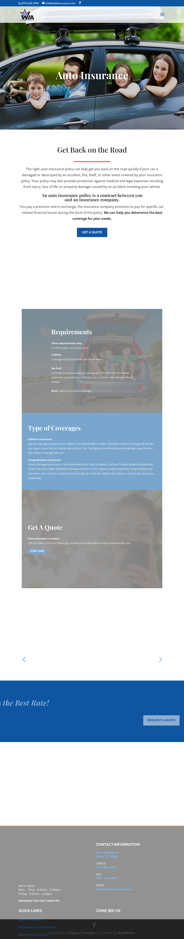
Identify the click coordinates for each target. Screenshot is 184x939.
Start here (54, 520)
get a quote (92, 232)
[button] (23, 659)
